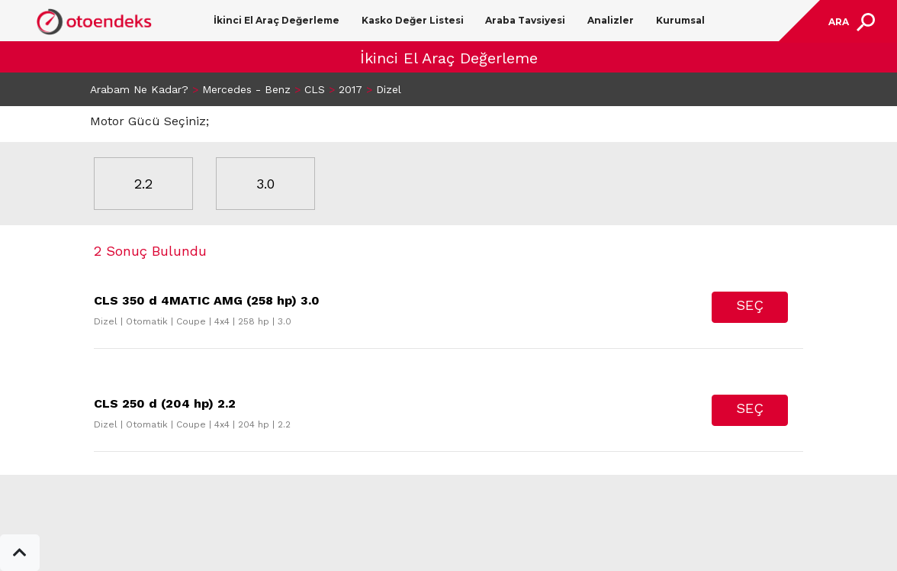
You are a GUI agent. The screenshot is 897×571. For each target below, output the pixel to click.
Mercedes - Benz (246, 89)
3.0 (265, 184)
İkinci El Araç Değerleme (276, 20)
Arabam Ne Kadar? (139, 89)
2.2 (143, 184)
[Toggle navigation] (850, 21)
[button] (20, 552)
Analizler (610, 20)
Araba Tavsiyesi (525, 20)
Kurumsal (680, 20)
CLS (314, 89)
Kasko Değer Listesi (413, 20)
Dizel (388, 89)
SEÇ (750, 305)
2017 (350, 89)
